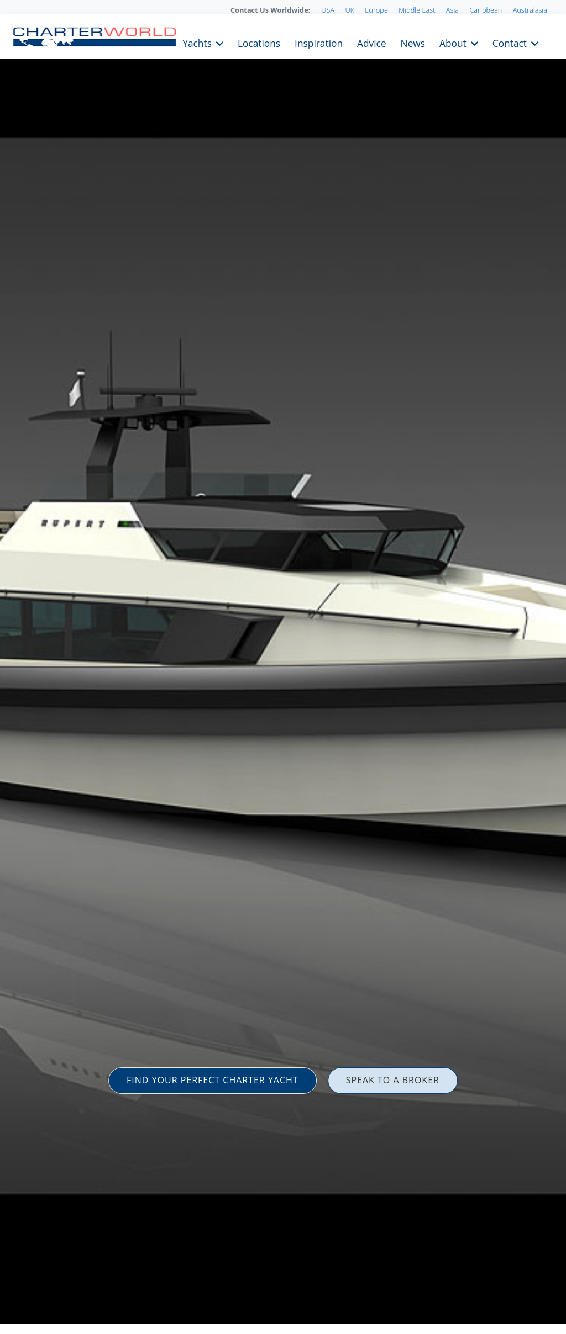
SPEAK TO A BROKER (392, 1080)
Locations (259, 42)
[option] (283, 667)
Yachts (197, 42)
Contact (509, 42)
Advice (371, 42)
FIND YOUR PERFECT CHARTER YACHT (212, 1080)
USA (327, 10)
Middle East (417, 10)
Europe (376, 10)
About (453, 42)
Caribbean (485, 10)
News (413, 42)
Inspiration (319, 42)
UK (349, 10)
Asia (452, 10)
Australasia (530, 10)
